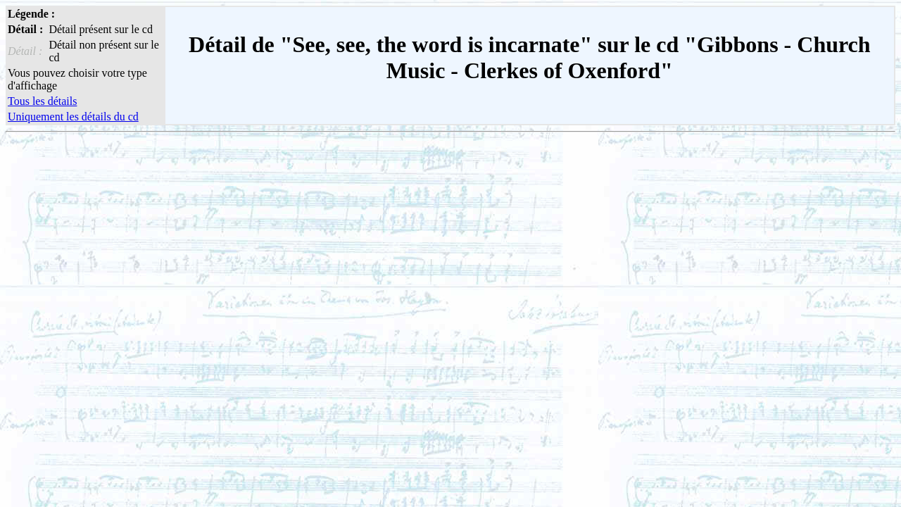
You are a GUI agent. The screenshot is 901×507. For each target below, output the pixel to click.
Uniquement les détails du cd (73, 117)
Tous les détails (42, 101)
